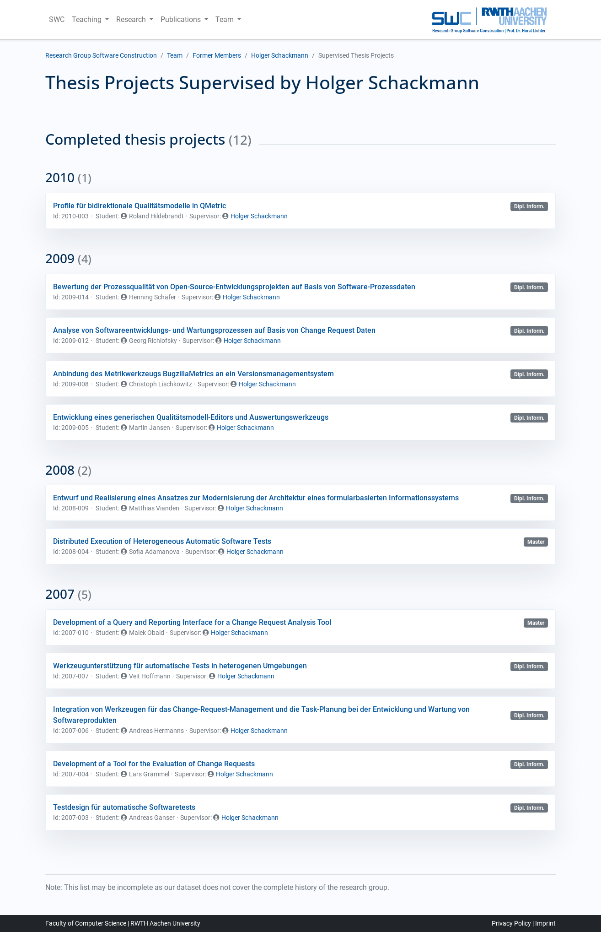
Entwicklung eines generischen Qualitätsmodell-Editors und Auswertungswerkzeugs (190, 417)
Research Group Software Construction (101, 55)
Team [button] (225, 19)
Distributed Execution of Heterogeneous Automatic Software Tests (162, 541)
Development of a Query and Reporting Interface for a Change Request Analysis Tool (192, 622)
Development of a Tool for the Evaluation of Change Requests (154, 763)
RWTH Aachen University (165, 923)
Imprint (545, 923)
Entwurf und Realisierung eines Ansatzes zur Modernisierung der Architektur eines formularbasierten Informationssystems (256, 497)
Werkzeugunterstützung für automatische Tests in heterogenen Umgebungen (180, 665)
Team (174, 55)
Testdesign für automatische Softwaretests (124, 807)
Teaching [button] (87, 19)
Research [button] (132, 19)
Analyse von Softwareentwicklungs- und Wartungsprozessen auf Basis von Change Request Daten (214, 330)
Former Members (217, 55)
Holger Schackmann (279, 55)
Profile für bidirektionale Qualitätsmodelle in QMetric (139, 205)
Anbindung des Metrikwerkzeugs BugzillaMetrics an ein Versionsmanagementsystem (193, 373)
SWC (56, 19)
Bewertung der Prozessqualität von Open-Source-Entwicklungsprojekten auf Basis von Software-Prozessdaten (234, 286)
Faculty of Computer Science (85, 923)
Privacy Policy (511, 923)
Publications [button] (182, 19)
